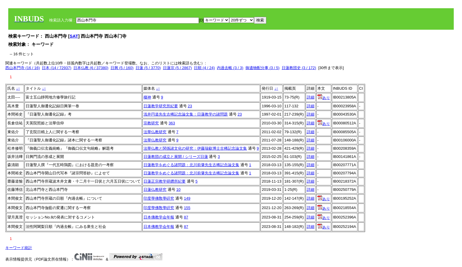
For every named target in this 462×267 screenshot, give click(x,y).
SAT (74, 36)
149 (187, 198)
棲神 (147, 97)
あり (323, 98)
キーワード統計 (18, 248)
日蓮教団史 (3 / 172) (299, 68)
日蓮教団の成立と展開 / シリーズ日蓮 (175, 156)
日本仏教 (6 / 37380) (90, 68)
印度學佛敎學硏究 (158, 198)
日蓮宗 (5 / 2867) (177, 68)
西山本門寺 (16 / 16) (22, 68)
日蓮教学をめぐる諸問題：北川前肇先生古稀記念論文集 (191, 165)
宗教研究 (151, 123)
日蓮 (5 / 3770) (148, 68)
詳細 (310, 97)
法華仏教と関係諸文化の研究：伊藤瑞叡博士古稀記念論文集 (195, 148)
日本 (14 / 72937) (56, 68)
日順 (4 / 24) (204, 68)
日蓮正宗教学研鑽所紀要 (164, 181)
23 (190, 106)
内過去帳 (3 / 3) (230, 68)
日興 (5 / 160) (121, 68)
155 (187, 208)
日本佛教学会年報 (158, 217)
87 (186, 217)
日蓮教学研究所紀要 (160, 106)
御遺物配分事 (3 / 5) (262, 68)
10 (178, 189)
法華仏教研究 (154, 132)
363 (172, 123)
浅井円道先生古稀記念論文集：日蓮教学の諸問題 (185, 114)
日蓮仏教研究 (154, 189)
